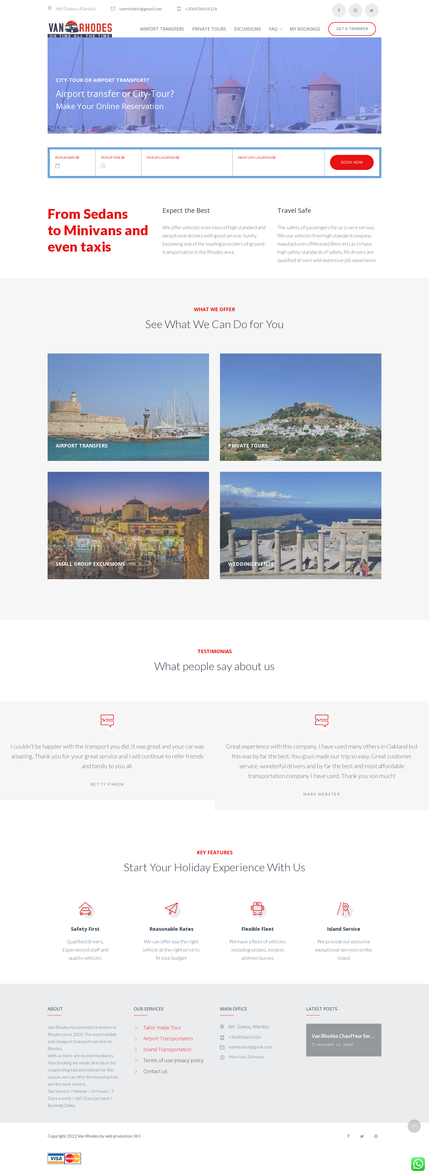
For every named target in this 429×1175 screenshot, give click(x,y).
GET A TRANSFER (352, 28)
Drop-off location (257, 157)
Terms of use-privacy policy (173, 1060)
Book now (352, 162)
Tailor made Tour (162, 1027)
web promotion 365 (123, 1135)
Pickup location (163, 157)
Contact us (155, 1071)
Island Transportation (167, 1049)
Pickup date (67, 157)
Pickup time (112, 157)
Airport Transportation (168, 1038)
